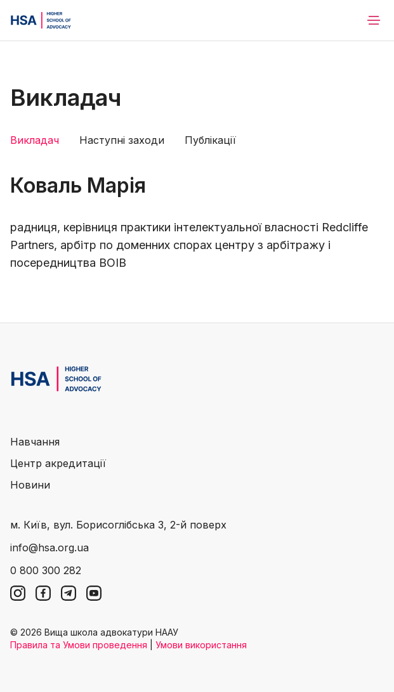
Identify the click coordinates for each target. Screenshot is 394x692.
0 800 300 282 (45, 570)
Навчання (35, 441)
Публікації (210, 140)
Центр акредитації (58, 463)
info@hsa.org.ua (49, 547)
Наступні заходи (121, 140)
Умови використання (201, 644)
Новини (30, 484)
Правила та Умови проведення (78, 644)
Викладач (34, 140)
